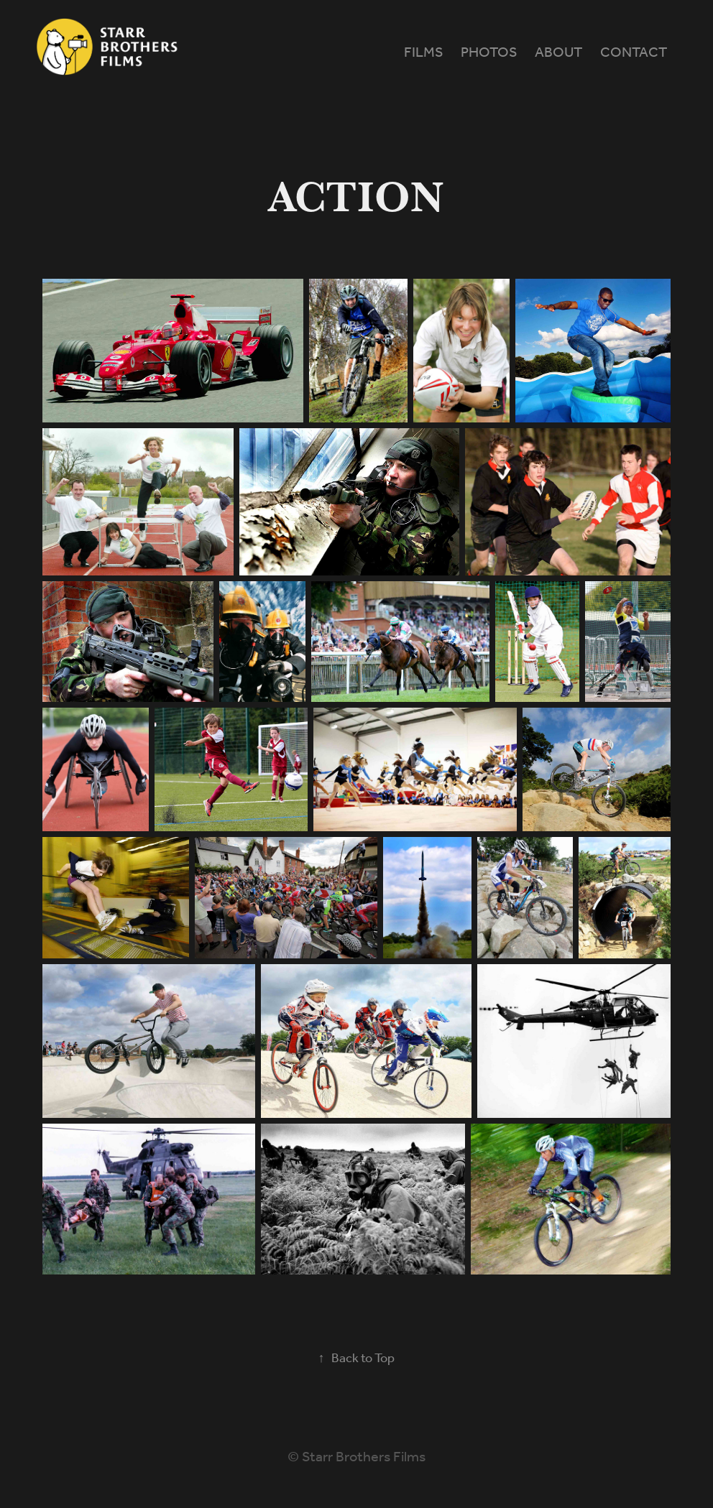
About (558, 53)
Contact (633, 53)
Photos (489, 53)
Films (423, 53)
